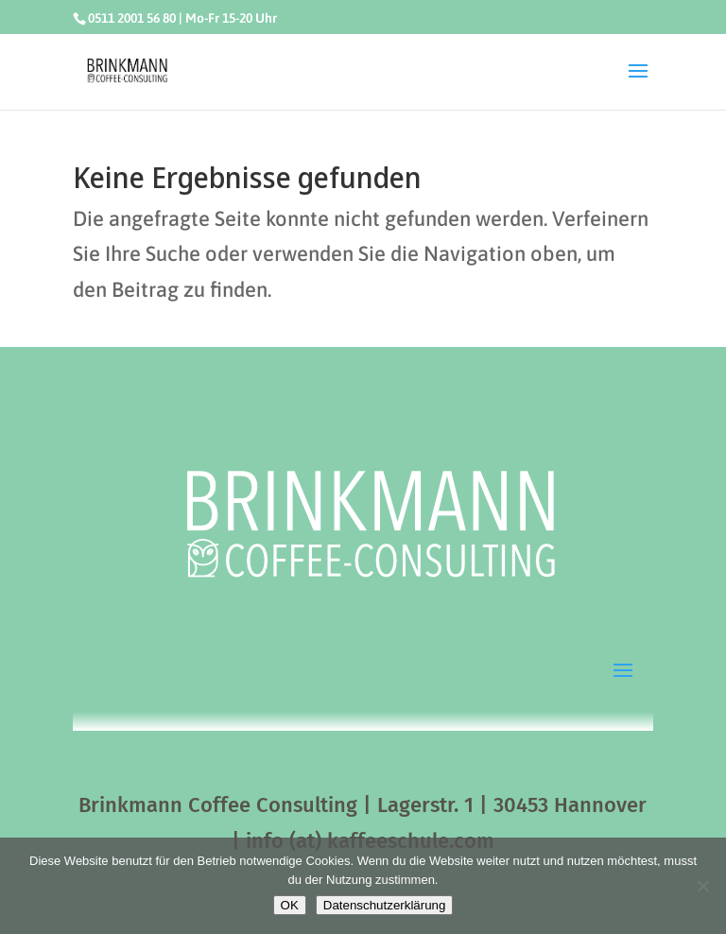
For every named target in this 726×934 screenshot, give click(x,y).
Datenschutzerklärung (384, 905)
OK (290, 905)
